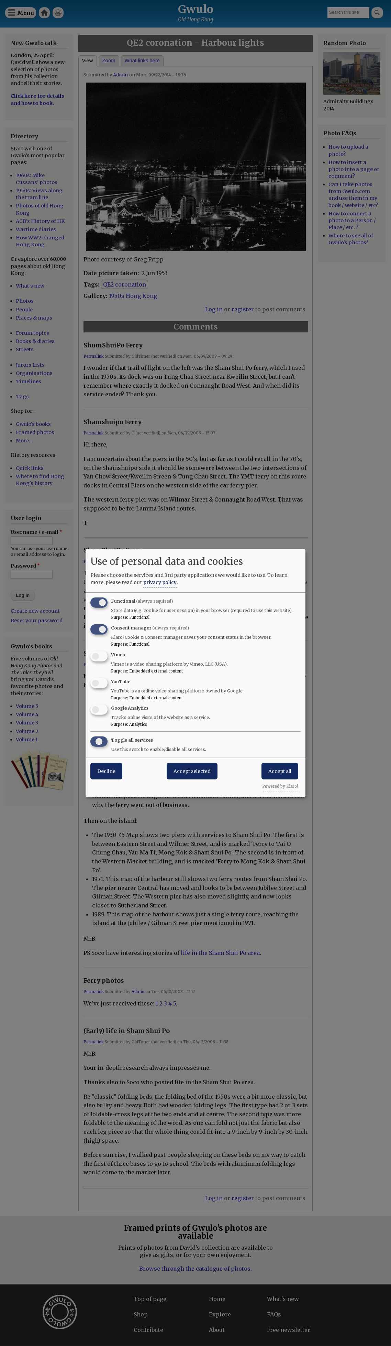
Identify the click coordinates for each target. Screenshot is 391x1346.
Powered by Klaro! (280, 786)
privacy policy (160, 582)
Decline (106, 771)
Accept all (279, 771)
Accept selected (192, 771)
